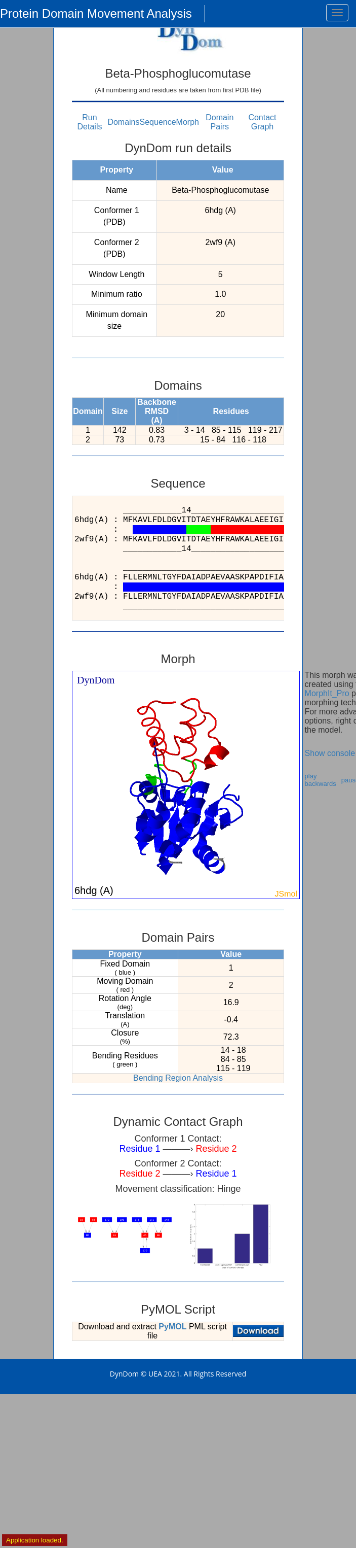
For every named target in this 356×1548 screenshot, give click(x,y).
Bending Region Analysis (178, 1078)
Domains (123, 122)
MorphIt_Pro (327, 693)
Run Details (89, 122)
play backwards (320, 779)
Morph (187, 122)
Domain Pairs (219, 122)
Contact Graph (262, 122)
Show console (330, 753)
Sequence (158, 122)
